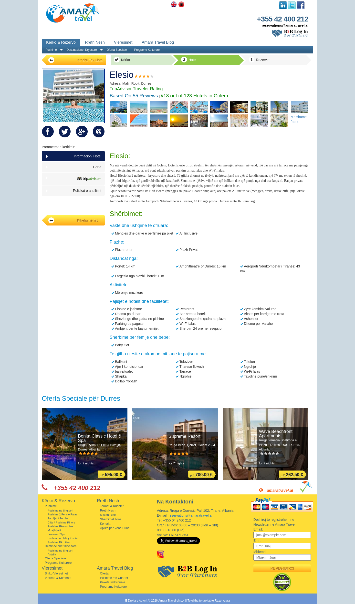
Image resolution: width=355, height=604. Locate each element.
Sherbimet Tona (110, 519)
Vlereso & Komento (58, 578)
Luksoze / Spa (56, 534)
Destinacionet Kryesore (82, 49)
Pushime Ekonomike (60, 526)
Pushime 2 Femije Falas (62, 514)
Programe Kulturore (147, 49)
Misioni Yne (108, 515)
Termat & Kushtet (112, 506)
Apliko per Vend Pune (114, 528)
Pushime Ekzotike (59, 542)
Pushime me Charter (114, 578)
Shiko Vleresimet (56, 573)
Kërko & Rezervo (61, 42)
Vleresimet (123, 42)
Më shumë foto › (299, 119)
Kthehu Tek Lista (75, 60)
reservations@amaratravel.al (285, 25)
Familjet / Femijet (58, 518)
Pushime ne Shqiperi (60, 510)
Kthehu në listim (74, 220)
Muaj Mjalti (54, 530)
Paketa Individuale (112, 582)
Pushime (51, 49)
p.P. (111, 474)
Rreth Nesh (95, 42)
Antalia (52, 554)
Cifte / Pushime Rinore (61, 522)
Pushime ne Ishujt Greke (63, 538)
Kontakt (105, 523)
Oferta (104, 573)
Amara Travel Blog (158, 42)
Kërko (122, 59)
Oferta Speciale (117, 49)
